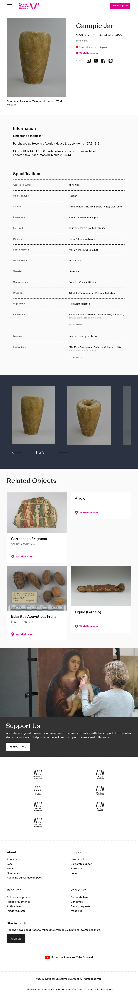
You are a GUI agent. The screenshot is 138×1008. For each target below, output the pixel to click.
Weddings (76, 911)
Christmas (76, 902)
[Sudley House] (100, 807)
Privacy (31, 989)
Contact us (13, 873)
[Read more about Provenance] (97, 320)
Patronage (76, 868)
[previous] (17, 453)
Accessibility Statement (99, 989)
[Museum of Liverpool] (38, 775)
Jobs (10, 864)
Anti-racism (14, 906)
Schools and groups (19, 897)
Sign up (16, 938)
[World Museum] (100, 775)
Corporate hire (79, 897)
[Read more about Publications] (97, 352)
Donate (74, 873)
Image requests (16, 911)
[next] (63, 453)
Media (10, 868)
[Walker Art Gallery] (38, 807)
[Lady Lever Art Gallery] (38, 823)
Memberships (78, 859)
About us (12, 859)
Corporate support (81, 864)
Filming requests (80, 906)
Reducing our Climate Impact (24, 877)
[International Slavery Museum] (38, 791)
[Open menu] (9, 6)
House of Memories (18, 902)
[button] (33, 416)
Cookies (77, 989)
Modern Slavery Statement (54, 989)
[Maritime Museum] (100, 791)
